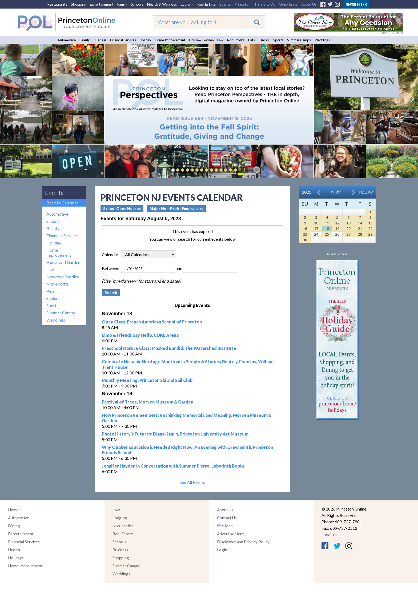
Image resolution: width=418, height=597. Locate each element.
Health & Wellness (162, 4)
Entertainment (102, 4)
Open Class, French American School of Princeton (152, 321)
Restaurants (57, 4)
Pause (243, 170)
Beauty (84, 40)
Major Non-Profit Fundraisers (176, 208)
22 (370, 228)
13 (348, 223)
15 (370, 223)
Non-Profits (235, 40)
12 (337, 223)
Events (225, 4)
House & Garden (201, 40)
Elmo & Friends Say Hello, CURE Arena (140, 335)
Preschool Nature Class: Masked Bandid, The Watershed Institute (169, 348)
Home (13, 509)
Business (100, 40)
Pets (251, 40)
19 (337, 228)
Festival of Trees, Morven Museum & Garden (147, 401)
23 (305, 234)
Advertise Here (230, 533)
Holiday (145, 40)
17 (316, 228)
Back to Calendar (62, 202)
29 (370, 234)
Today (365, 192)
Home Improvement (170, 40)
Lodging (187, 4)
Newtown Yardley (62, 276)
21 (360, 228)
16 (305, 228)
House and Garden (63, 262)
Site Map (225, 525)
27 (348, 234)
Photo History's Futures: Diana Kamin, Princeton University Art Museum (175, 433)
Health (14, 549)
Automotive (67, 40)
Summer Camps (299, 40)
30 (305, 239)
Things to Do (264, 4)
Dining (14, 525)
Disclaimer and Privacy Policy (243, 541)
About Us (309, 4)
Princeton (243, 4)
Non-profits (123, 525)
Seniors (264, 40)
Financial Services (123, 40)
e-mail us (329, 534)
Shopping (78, 4)
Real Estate (206, 4)
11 (327, 223)
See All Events (192, 482)
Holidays (16, 557)
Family (122, 4)
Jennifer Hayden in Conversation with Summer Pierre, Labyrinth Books (173, 465)
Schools (137, 4)
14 (360, 223)
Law (220, 40)
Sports (278, 40)
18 (327, 228)
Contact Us (227, 517)
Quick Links (288, 4)
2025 (306, 192)
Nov (336, 191)
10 (316, 223)
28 (360, 234)
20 (348, 228)
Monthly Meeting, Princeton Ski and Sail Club (147, 380)
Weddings (322, 40)
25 (327, 234)
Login (222, 549)
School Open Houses (122, 208)
